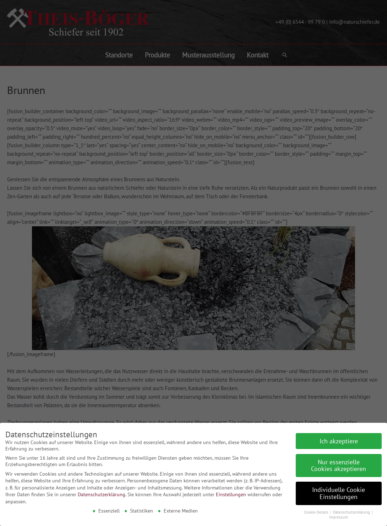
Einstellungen (231, 492)
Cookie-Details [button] (316, 509)
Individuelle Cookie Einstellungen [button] (338, 490)
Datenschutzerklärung (101, 492)
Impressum (338, 514)
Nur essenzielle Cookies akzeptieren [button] (338, 463)
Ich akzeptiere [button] (339, 438)
